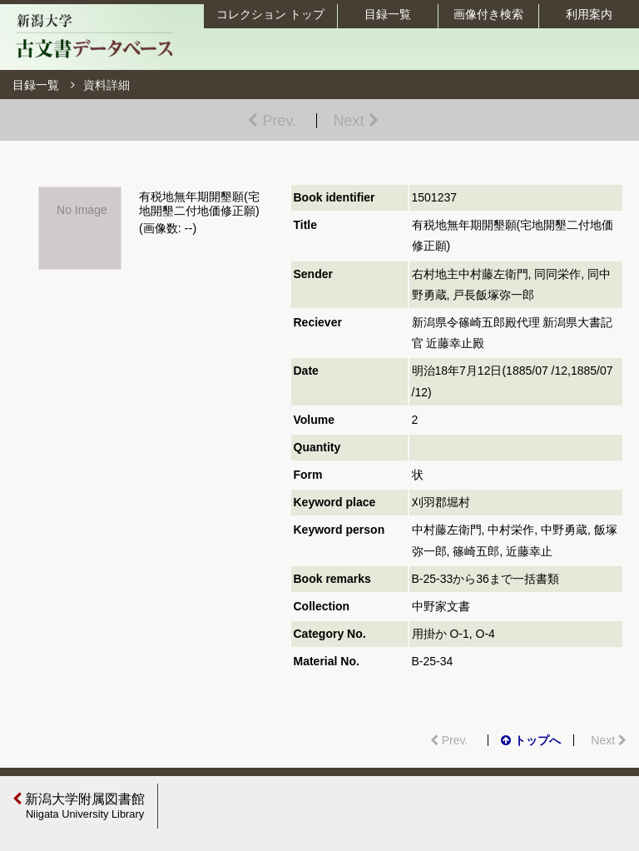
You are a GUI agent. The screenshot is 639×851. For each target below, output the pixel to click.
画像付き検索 (488, 14)
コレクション (270, 14)
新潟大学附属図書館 (80, 806)
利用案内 (589, 14)
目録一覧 (387, 14)
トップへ (531, 740)
